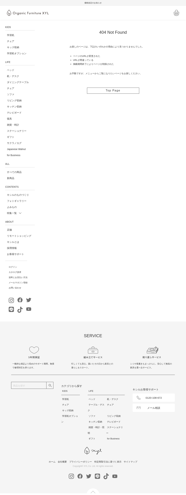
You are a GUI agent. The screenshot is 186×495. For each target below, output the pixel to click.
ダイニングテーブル (18, 82)
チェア (10, 41)
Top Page (113, 90)
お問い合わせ (15, 288)
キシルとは (13, 242)
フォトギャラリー (16, 201)
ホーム (52, 461)
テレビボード (14, 112)
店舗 (9, 229)
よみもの (12, 207)
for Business (13, 155)
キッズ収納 (13, 47)
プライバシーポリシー (80, 461)
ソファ (10, 94)
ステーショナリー (16, 130)
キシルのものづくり (18, 194)
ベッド (10, 70)
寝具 (9, 118)
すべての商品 (14, 172)
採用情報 (12, 248)
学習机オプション (16, 53)
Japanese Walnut (16, 149)
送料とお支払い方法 (18, 277)
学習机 (10, 35)
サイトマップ (130, 461)
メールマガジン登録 (18, 282)
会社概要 (62, 461)
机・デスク (13, 76)
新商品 (10, 178)
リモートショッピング (19, 235)
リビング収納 (14, 100)
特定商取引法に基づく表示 (107, 461)
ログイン (13, 267)
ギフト (10, 137)
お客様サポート (15, 254)
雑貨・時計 (13, 124)
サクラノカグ (14, 143)
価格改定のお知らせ (99, 3)
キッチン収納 (14, 106)
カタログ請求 (15, 272)
